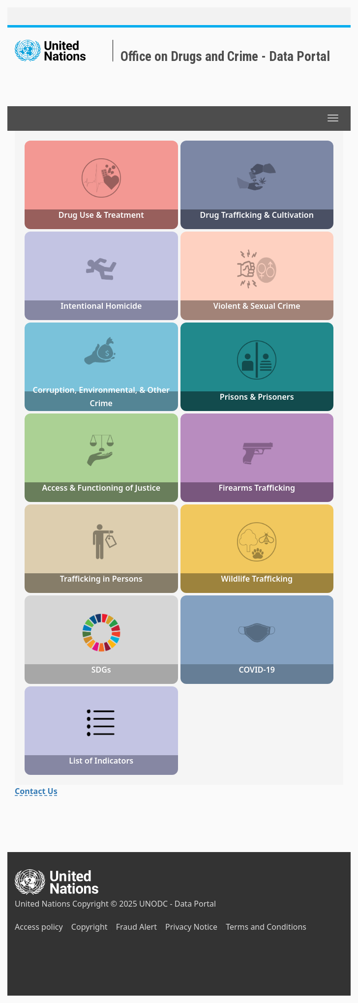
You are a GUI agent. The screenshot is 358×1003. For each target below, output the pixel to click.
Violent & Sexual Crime (256, 305)
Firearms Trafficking (256, 487)
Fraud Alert (136, 926)
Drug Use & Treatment (101, 214)
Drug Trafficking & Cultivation (257, 214)
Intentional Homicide (101, 305)
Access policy (39, 926)
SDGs (101, 669)
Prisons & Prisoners (257, 396)
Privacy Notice (191, 926)
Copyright (89, 926)
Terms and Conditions (266, 926)
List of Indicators (101, 760)
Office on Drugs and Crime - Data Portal (225, 56)
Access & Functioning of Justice (101, 487)
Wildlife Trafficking (257, 578)
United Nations (42, 903)
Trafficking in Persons (101, 578)
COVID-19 (257, 669)
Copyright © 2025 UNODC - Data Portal (144, 903)
